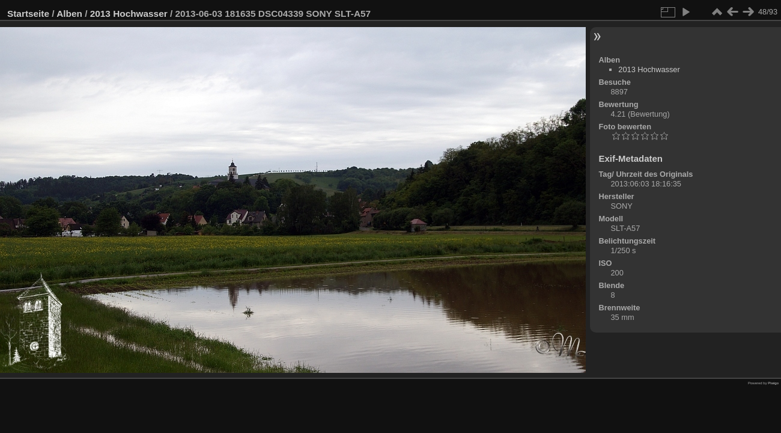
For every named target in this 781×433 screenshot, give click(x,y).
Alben (69, 13)
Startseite (28, 13)
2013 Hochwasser (129, 13)
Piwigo (773, 383)
